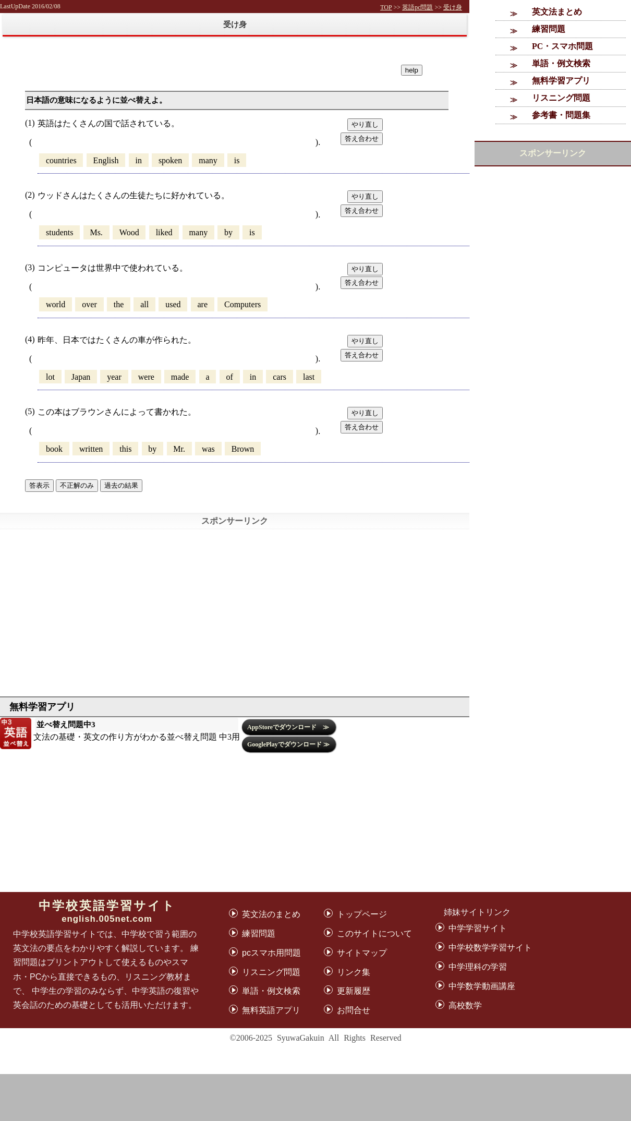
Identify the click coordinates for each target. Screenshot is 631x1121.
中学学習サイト (477, 928)
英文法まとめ (557, 11)
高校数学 (465, 1005)
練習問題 (548, 29)
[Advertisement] (315, 1097)
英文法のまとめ (271, 914)
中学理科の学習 (477, 966)
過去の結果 (121, 485)
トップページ (362, 914)
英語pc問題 (417, 7)
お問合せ (353, 1010)
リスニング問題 (561, 97)
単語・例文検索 (561, 63)
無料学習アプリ (561, 80)
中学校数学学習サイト (490, 947)
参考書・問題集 (561, 115)
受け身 (452, 7)
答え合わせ (362, 138)
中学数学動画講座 (481, 986)
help (411, 70)
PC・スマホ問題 (562, 46)
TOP (386, 7)
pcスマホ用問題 (271, 952)
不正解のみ (77, 485)
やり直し (365, 124)
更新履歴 (353, 990)
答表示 (39, 485)
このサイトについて (374, 933)
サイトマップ (362, 952)
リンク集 (353, 972)
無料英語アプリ (271, 1010)
